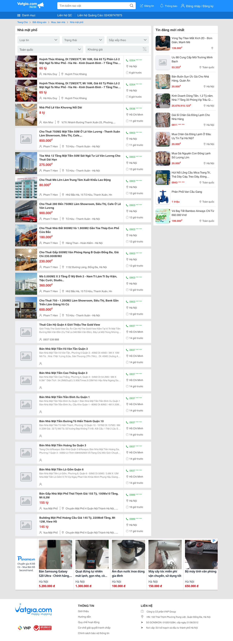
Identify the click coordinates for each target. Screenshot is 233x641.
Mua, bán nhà (58, 22)
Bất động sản (39, 22)
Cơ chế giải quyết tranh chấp (94, 627)
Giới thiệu (83, 611)
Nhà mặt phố (76, 22)
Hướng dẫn (84, 616)
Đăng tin (147, 5)
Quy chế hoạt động (89, 622)
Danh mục (26, 15)
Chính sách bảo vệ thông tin (93, 633)
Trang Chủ (22, 22)
